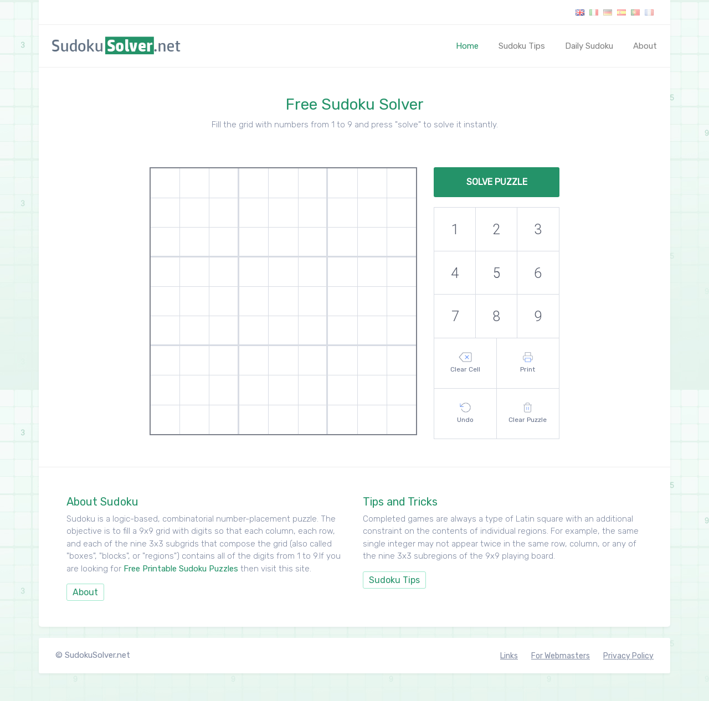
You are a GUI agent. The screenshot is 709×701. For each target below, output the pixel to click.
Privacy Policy (628, 656)
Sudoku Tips (522, 46)
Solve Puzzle (496, 182)
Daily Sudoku (589, 46)
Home (469, 45)
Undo (465, 413)
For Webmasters (560, 656)
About (645, 46)
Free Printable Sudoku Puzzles (181, 569)
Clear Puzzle (527, 413)
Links (509, 656)
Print (527, 362)
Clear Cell (465, 362)
